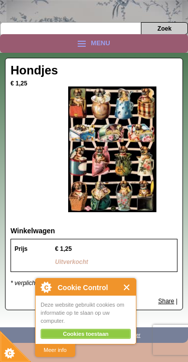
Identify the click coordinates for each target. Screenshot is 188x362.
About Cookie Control (46, 287)
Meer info (55, 350)
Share (166, 301)
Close (127, 287)
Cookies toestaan (85, 334)
